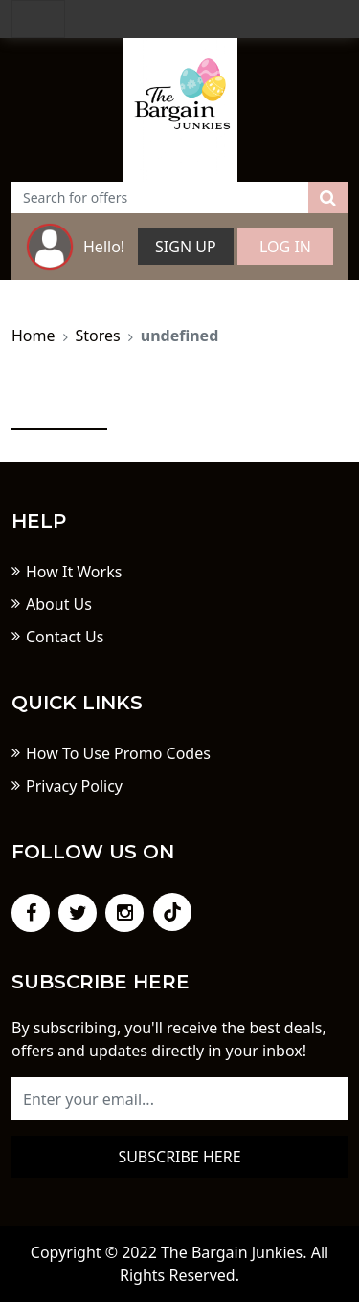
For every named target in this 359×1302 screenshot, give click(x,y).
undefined (180, 335)
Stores (98, 335)
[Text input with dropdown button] (160, 197)
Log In (285, 246)
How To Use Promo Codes (118, 753)
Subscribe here (179, 1156)
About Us (59, 604)
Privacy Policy (74, 785)
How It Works (74, 571)
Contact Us (64, 636)
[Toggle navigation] (38, 19)
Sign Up (185, 246)
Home (33, 335)
